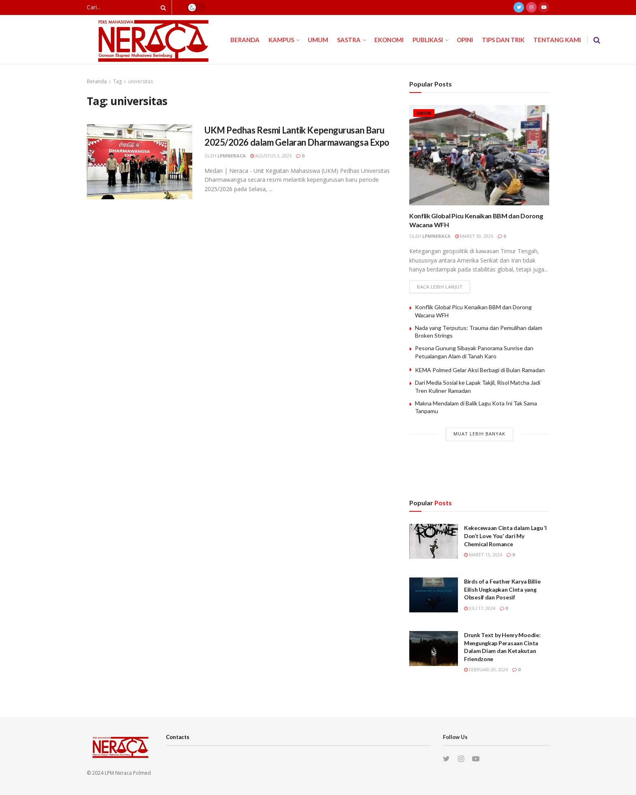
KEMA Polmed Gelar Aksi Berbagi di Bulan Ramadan (480, 369)
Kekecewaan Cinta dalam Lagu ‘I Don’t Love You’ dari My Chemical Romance (505, 535)
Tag (117, 81)
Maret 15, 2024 (483, 555)
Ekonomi (389, 39)
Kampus (281, 39)
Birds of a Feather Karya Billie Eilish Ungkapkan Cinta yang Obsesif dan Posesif (502, 589)
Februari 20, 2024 (486, 669)
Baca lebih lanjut (439, 287)
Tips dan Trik (503, 39)
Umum (318, 39)
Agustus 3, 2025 (271, 156)
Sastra (349, 39)
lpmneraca (231, 156)
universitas (140, 81)
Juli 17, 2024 (479, 608)
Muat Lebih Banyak (479, 434)
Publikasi (428, 39)
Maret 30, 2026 (474, 236)
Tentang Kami (557, 39)
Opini (465, 39)
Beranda (245, 39)
